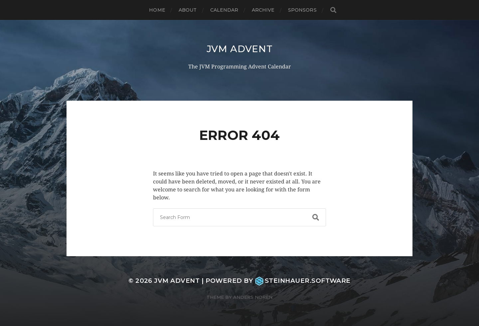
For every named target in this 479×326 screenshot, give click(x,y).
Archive (263, 10)
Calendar (224, 10)
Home (157, 10)
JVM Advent (240, 48)
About (188, 10)
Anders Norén (252, 297)
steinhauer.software (303, 280)
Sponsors (302, 10)
